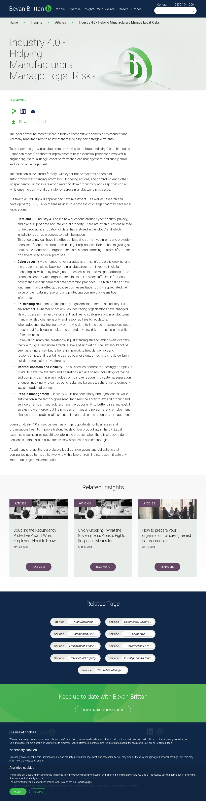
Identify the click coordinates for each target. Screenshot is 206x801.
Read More (38, 566)
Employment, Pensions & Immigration (84, 645)
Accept (18, 791)
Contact (162, 4)
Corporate (138, 633)
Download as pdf (33, 121)
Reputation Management (112, 670)
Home (13, 22)
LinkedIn (23, 111)
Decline (38, 791)
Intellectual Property (83, 658)
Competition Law (83, 633)
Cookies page (164, 743)
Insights (88, 9)
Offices (136, 9)
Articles (60, 22)
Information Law (138, 645)
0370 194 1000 (184, 4)
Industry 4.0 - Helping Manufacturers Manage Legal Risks (119, 22)
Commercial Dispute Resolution (139, 621)
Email (32, 111)
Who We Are (106, 9)
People (60, 9)
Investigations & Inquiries (139, 658)
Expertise (74, 9)
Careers (123, 9)
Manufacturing (83, 621)
